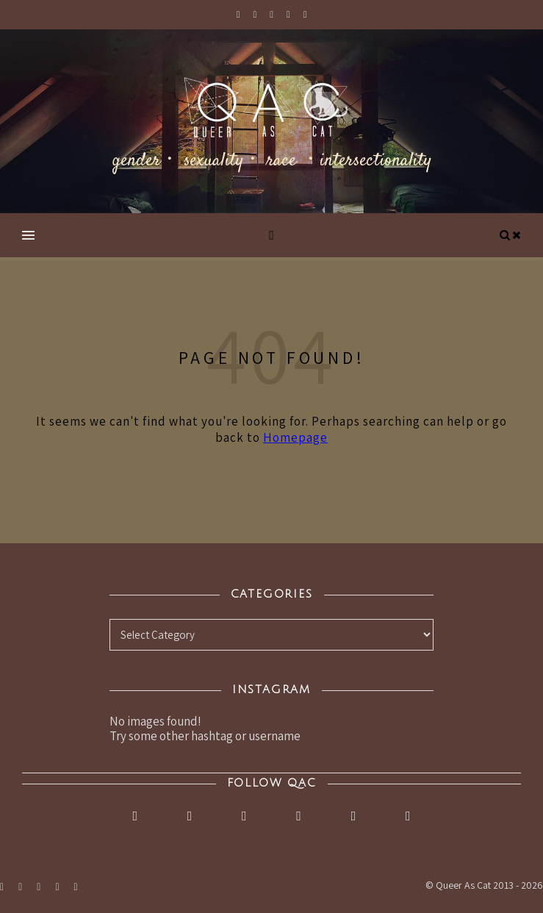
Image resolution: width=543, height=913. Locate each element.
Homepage (295, 437)
